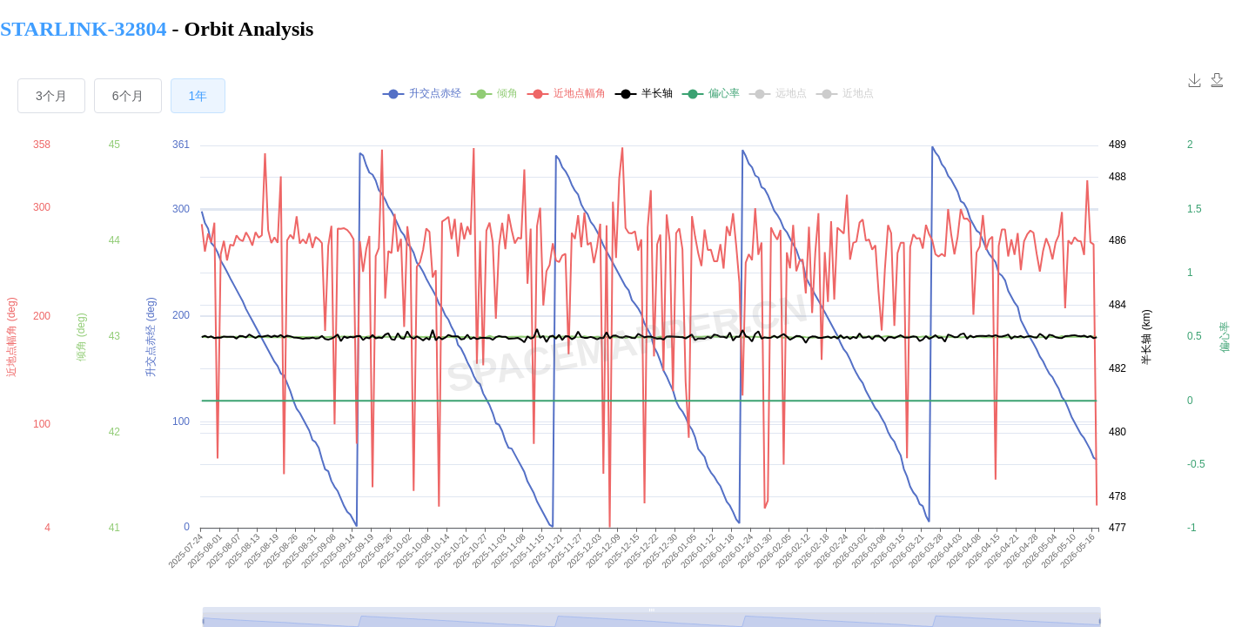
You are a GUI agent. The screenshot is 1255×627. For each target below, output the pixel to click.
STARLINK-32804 (86, 28)
